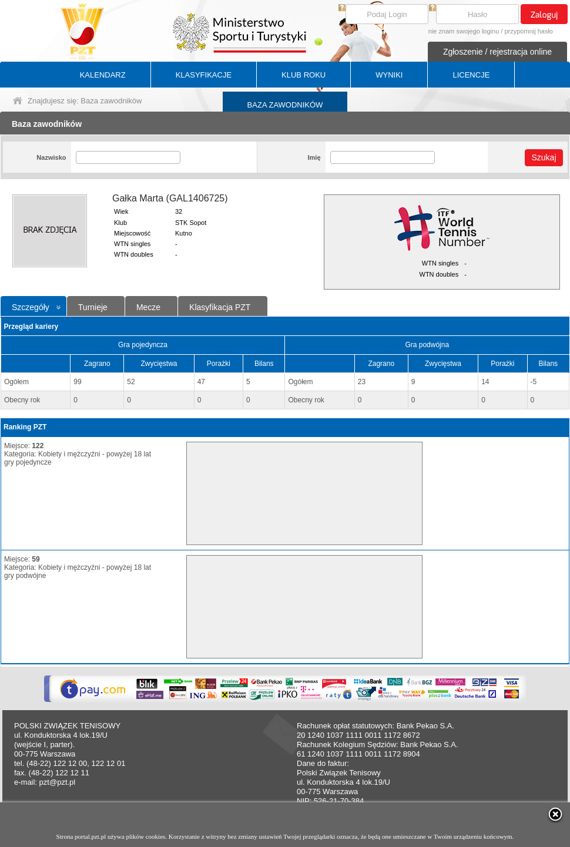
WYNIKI (389, 74)
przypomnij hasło (528, 31)
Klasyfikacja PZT (219, 307)
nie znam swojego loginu (463, 31)
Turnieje (93, 307)
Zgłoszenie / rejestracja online (497, 51)
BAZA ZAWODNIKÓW (285, 104)
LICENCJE (470, 74)
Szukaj (543, 157)
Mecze (148, 307)
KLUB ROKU (303, 74)
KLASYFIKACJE (204, 74)
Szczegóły (30, 307)
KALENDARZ (103, 74)
